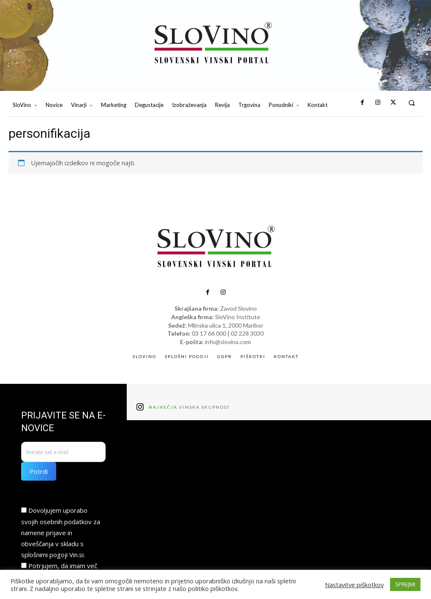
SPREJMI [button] (405, 584)
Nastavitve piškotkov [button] (354, 584)
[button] (412, 102)
